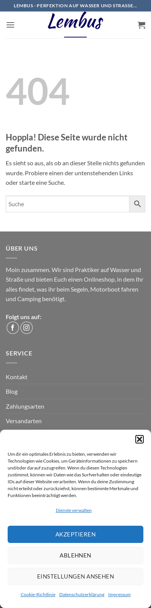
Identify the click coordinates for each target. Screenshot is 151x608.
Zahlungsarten (25, 406)
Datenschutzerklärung (81, 594)
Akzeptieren (75, 534)
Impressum (119, 594)
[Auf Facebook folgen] (12, 327)
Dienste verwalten (74, 510)
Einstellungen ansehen (75, 576)
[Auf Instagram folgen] (26, 327)
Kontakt (17, 376)
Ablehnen (75, 555)
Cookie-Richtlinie (38, 594)
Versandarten (24, 420)
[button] (139, 439)
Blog (12, 391)
